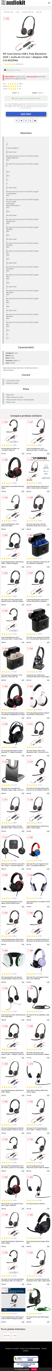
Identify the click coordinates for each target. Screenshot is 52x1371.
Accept (34, 1369)
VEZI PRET (26, 114)
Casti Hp (39, 12)
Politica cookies (23, 1369)
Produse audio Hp (27, 12)
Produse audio (8, 12)
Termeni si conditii (12, 1348)
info (23, 453)
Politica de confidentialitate (30, 1348)
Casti (17, 12)
